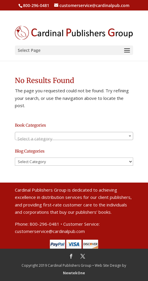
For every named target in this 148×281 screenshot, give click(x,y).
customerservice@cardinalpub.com (50, 231)
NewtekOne (74, 273)
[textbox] (74, 138)
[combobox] (74, 136)
